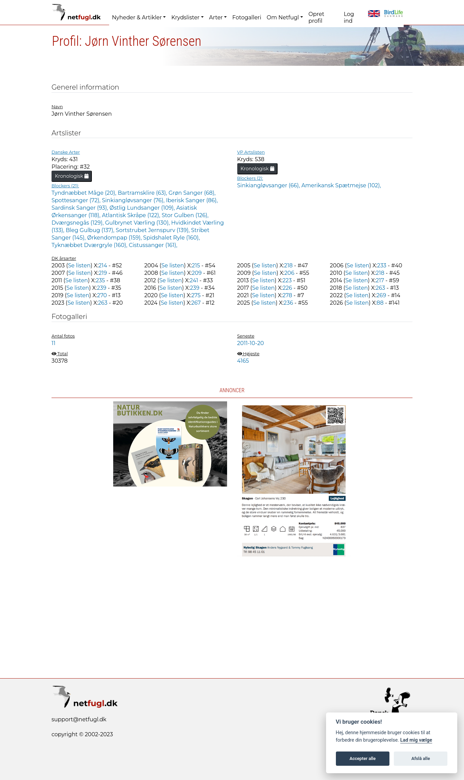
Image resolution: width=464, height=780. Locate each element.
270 (102, 295)
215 (196, 265)
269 (381, 295)
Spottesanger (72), (77, 200)
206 (289, 273)
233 (381, 265)
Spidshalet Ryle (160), (171, 237)
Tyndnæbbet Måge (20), (85, 193)
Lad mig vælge (416, 740)
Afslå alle (420, 758)
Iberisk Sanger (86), (192, 200)
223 (286, 280)
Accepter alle (362, 758)
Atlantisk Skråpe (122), (132, 215)
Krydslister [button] (185, 17)
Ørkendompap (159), (115, 237)
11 (54, 343)
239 (101, 288)
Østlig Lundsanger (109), (142, 208)
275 (196, 295)
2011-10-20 (250, 343)
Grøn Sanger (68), (192, 193)
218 (288, 265)
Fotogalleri (246, 17)
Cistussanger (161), (153, 245)
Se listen (79, 265)
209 (197, 273)
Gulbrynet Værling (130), (138, 223)
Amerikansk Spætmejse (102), (341, 185)
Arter (216, 17)
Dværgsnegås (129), (78, 223)
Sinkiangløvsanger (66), (269, 185)
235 (100, 280)
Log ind (349, 17)
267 (196, 303)
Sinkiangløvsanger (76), (134, 200)
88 (380, 303)
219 (103, 273)
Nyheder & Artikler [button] (137, 17)
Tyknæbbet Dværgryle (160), (90, 245)
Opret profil (316, 17)
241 (194, 280)
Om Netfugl (283, 17)
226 (287, 288)
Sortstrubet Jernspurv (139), (153, 230)
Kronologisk (71, 176)
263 (380, 288)
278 (287, 295)
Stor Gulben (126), (185, 215)
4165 (243, 361)
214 (103, 265)
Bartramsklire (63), (143, 193)
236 (288, 303)
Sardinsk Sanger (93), (80, 208)
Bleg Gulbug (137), (91, 230)
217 (380, 280)
